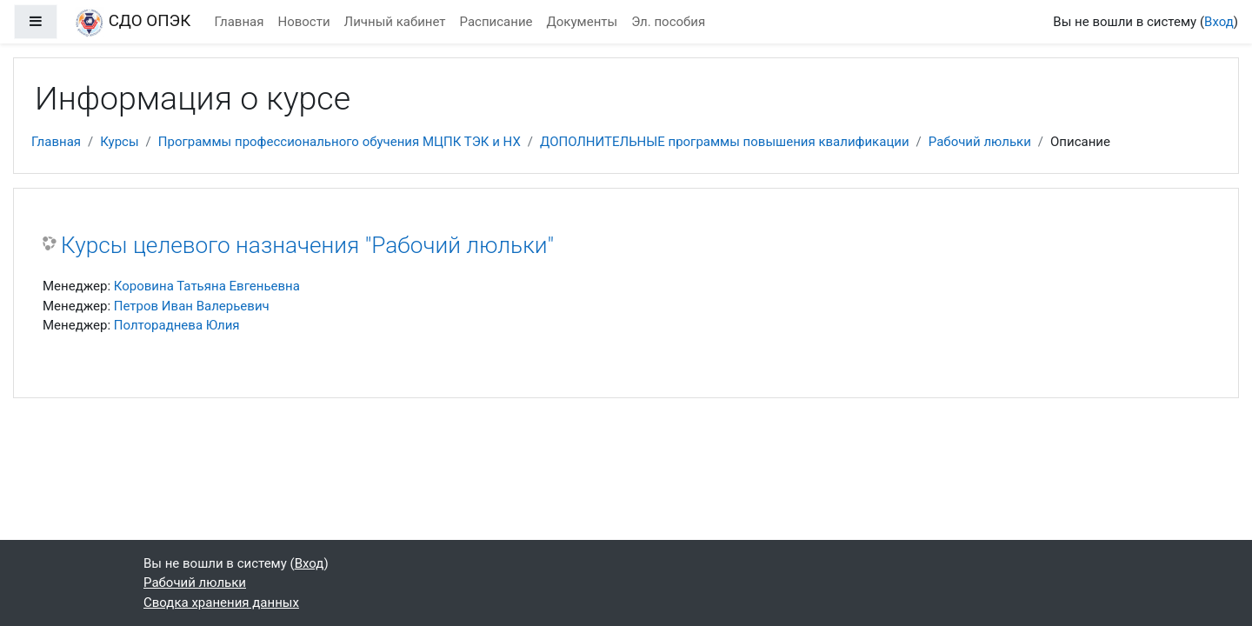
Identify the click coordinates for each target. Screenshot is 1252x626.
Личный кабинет (395, 22)
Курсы (119, 142)
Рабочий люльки (980, 142)
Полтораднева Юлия (177, 325)
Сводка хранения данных (221, 602)
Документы (582, 22)
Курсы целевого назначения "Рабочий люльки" (307, 245)
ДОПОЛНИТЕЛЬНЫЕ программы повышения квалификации (724, 142)
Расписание (496, 22)
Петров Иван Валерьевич (192, 306)
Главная (238, 22)
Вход (1219, 22)
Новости (303, 22)
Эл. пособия (668, 22)
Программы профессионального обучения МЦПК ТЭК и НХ (339, 142)
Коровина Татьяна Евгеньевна (207, 286)
